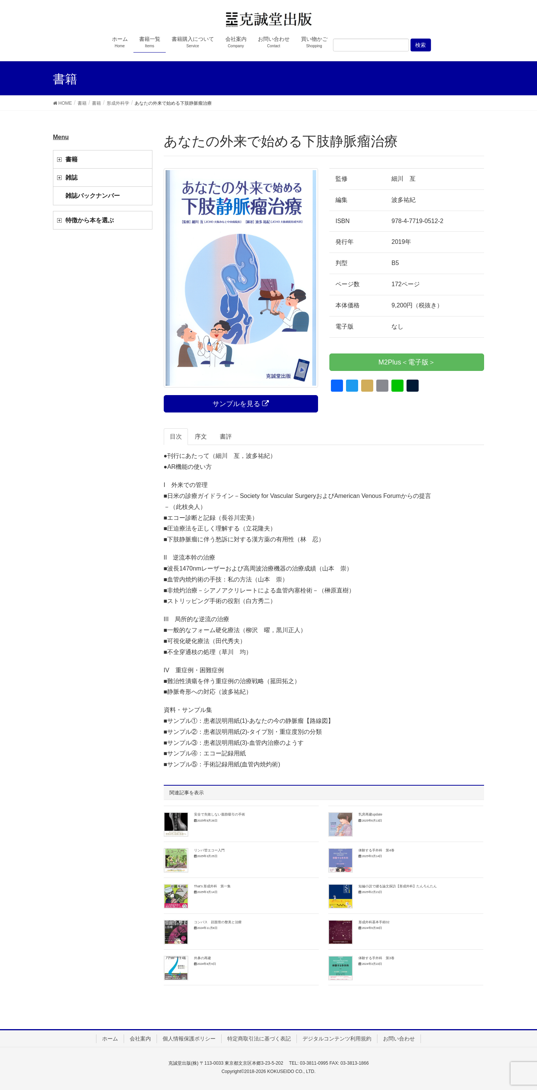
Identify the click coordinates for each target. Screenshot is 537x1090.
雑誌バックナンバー (92, 195)
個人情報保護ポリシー (189, 1039)
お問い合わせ (399, 1039)
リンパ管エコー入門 (209, 850)
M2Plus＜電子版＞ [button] (407, 362)
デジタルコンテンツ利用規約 (337, 1039)
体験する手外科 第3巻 (376, 958)
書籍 (71, 159)
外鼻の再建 (202, 958)
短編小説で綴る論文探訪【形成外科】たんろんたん (398, 886)
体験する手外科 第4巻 (376, 850)
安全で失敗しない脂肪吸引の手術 (219, 814)
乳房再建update (370, 814)
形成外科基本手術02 (374, 922)
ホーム (110, 1039)
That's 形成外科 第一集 (212, 886)
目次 (176, 436)
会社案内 (140, 1039)
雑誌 (71, 177)
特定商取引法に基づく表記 (259, 1039)
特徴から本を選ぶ (89, 220)
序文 (201, 436)
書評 (226, 436)
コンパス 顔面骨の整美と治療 (218, 922)
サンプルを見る (241, 404)
